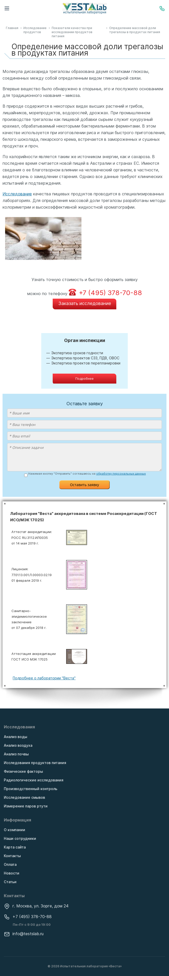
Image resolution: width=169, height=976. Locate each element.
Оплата (10, 864)
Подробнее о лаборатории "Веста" (44, 678)
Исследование (17, 193)
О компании (14, 830)
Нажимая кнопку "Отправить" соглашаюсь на (87, 473)
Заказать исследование (84, 303)
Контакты (12, 856)
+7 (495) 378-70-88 (28, 916)
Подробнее (84, 378)
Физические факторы (23, 771)
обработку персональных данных (121, 473)
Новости (11, 873)
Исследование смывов (24, 797)
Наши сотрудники (20, 838)
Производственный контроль (30, 789)
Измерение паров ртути (26, 806)
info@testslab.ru (24, 933)
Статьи (10, 882)
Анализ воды (15, 736)
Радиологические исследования (33, 780)
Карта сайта (15, 847)
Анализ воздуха (18, 745)
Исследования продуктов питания (35, 762)
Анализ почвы (16, 754)
